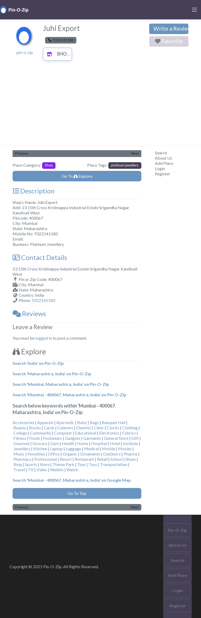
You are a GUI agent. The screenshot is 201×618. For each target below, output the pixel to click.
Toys (92, 464)
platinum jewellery (125, 165)
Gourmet (21, 443)
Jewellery (21, 448)
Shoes (130, 459)
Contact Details (40, 257)
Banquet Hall (113, 422)
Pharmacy (22, 459)
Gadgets (72, 438)
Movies (125, 448)
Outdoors (112, 453)
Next (135, 153)
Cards (49, 427)
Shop (57, 54)
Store (44, 464)
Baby (82, 422)
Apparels (45, 422)
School (116, 459)
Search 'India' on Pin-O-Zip (38, 363)
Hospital (99, 443)
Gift (135, 438)
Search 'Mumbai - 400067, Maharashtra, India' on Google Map (72, 480)
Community (40, 432)
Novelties (36, 453)
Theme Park (63, 464)
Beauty (19, 427)
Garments (92, 438)
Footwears (52, 438)
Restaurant (84, 459)
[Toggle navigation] (194, 9)
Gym (54, 443)
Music (19, 453)
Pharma (130, 453)
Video (41, 469)
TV (31, 469)
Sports (31, 464)
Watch (72, 469)
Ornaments (90, 453)
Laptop (56, 448)
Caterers (65, 427)
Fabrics (129, 432)
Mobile (108, 448)
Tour (81, 464)
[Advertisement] (100, 106)
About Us (163, 157)
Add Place (164, 163)
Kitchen (40, 448)
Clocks (113, 427)
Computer (63, 432)
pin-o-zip (24, 52)
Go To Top (77, 493)
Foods (34, 438)
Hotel (115, 443)
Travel (19, 469)
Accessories (23, 422)
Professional (45, 459)
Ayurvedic (65, 422)
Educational (85, 432)
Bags (94, 422)
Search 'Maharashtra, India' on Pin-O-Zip (52, 373)
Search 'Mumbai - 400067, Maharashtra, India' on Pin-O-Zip (69, 394)
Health (68, 443)
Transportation (113, 464)
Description (34, 191)
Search (161, 152)
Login (160, 168)
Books (35, 427)
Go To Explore (77, 176)
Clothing (130, 427)
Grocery (39, 443)
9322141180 (43, 300)
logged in (43, 337)
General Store (116, 438)
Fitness (19, 438)
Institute (130, 443)
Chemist (83, 427)
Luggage (73, 448)
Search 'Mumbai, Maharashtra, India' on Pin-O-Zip (61, 384)
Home (82, 443)
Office (54, 453)
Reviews (29, 313)
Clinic (99, 427)
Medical (91, 448)
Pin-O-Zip (177, 530)
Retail (102, 459)
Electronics (109, 432)
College (20, 432)
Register (162, 173)
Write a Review (170, 28)
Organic (70, 453)
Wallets (57, 469)
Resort (66, 459)
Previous (22, 153)
